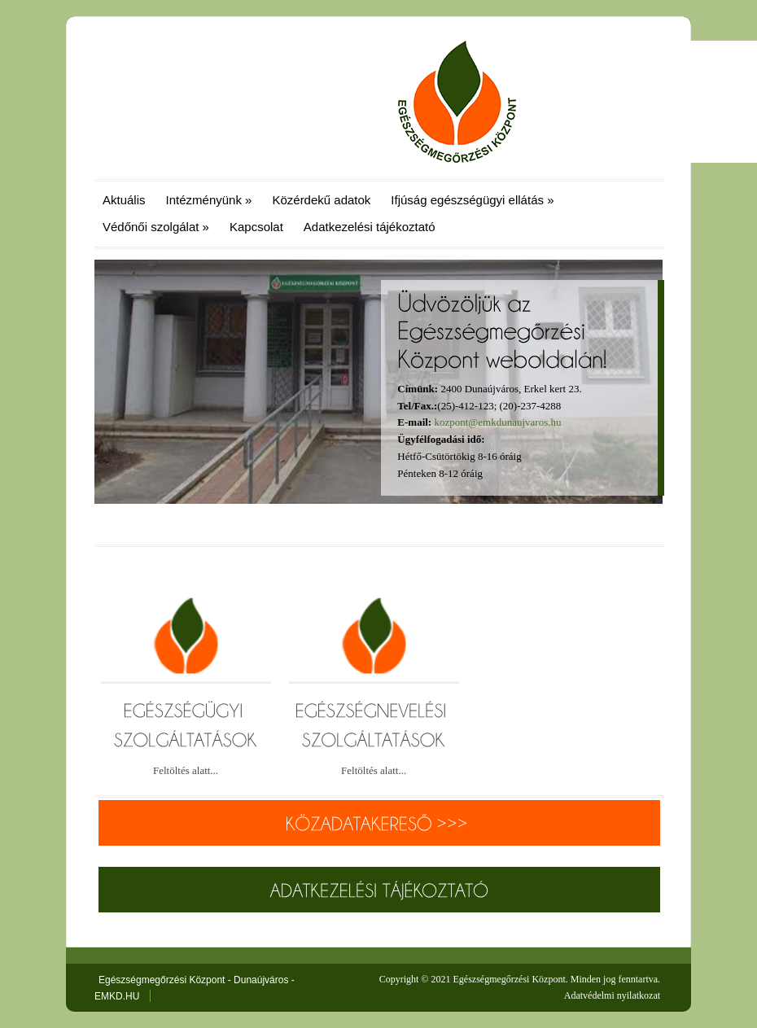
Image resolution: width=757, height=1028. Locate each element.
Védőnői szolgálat (156, 227)
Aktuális (124, 200)
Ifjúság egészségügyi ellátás (472, 200)
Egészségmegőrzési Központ (509, 979)
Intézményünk (209, 200)
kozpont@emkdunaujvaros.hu (497, 422)
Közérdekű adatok (321, 200)
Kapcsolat (256, 227)
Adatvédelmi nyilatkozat (612, 995)
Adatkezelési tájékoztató (369, 227)
